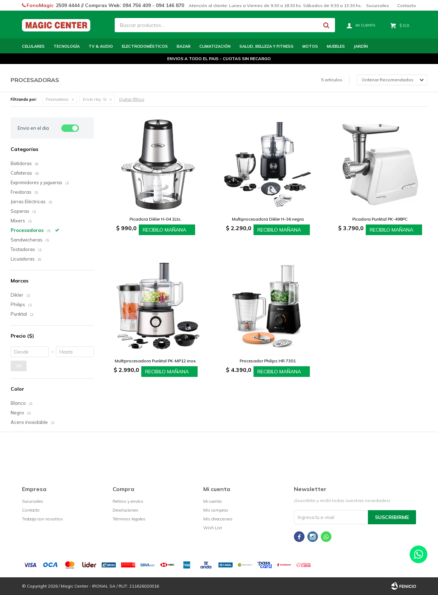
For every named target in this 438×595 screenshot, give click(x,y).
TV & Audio (101, 46)
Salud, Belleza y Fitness (266, 46)
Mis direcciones (218, 518)
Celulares (33, 46)
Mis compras (215, 510)
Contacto (406, 5)
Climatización (215, 46)
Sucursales (377, 5)
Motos (310, 46)
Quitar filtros (131, 99)
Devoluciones (125, 510)
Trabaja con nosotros (42, 518)
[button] (326, 25)
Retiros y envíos (128, 501)
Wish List (212, 527)
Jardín (361, 46)
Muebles (336, 46)
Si (95, 99)
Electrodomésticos (145, 46)
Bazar (183, 46)
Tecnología (66, 46)
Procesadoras (57, 99)
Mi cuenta (212, 501)
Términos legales (129, 518)
